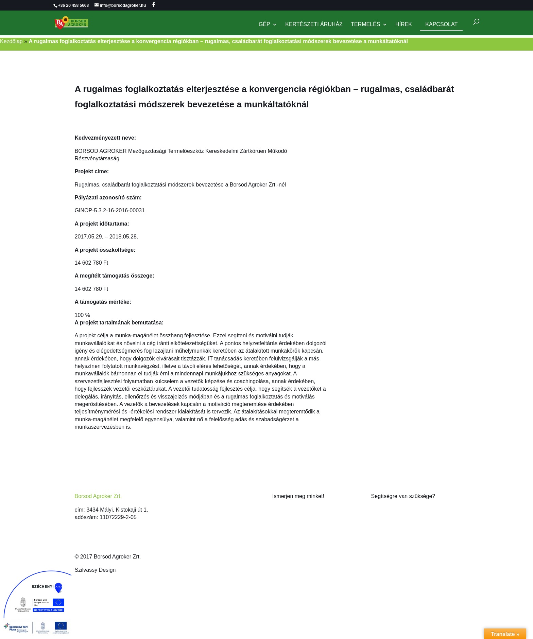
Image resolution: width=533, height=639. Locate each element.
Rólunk (280, 510)
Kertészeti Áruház (314, 24)
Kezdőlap (11, 41)
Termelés (365, 24)
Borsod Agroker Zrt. (98, 496)
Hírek (403, 24)
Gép (264, 24)
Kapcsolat (441, 24)
